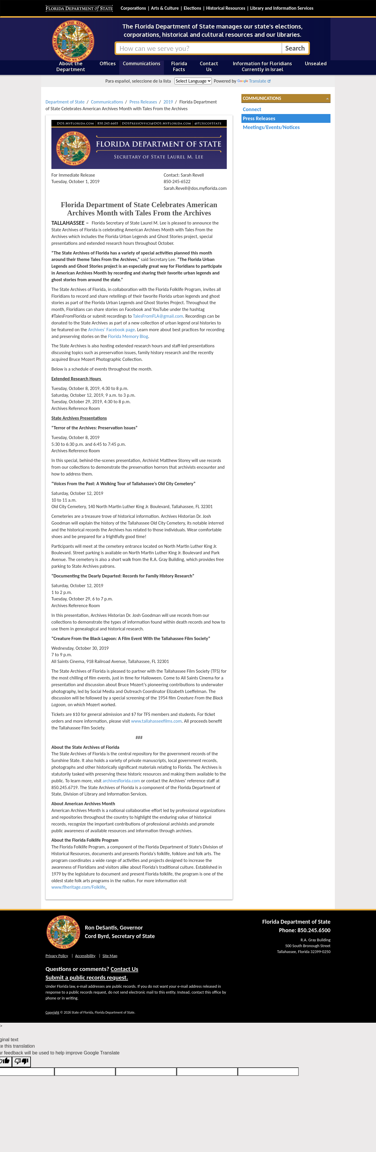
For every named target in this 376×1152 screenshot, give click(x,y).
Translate (251, 81)
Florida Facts (179, 66)
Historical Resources (225, 8)
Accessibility (85, 955)
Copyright (52, 1012)
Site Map (110, 955)
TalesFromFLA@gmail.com (158, 316)
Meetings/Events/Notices (271, 127)
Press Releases (143, 102)
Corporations (133, 8)
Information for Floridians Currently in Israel (262, 66)
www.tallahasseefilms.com (156, 721)
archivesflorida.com (121, 780)
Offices (108, 63)
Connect (252, 109)
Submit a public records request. (87, 977)
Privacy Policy (57, 955)
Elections (192, 8)
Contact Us (209, 66)
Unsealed (316, 63)
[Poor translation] (21, 1061)
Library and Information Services (281, 8)
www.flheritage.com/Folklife (78, 887)
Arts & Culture (165, 8)
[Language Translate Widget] (193, 81)
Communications (141, 63)
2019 (168, 102)
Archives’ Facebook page (111, 329)
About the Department (70, 66)
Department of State (65, 102)
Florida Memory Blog (128, 336)
